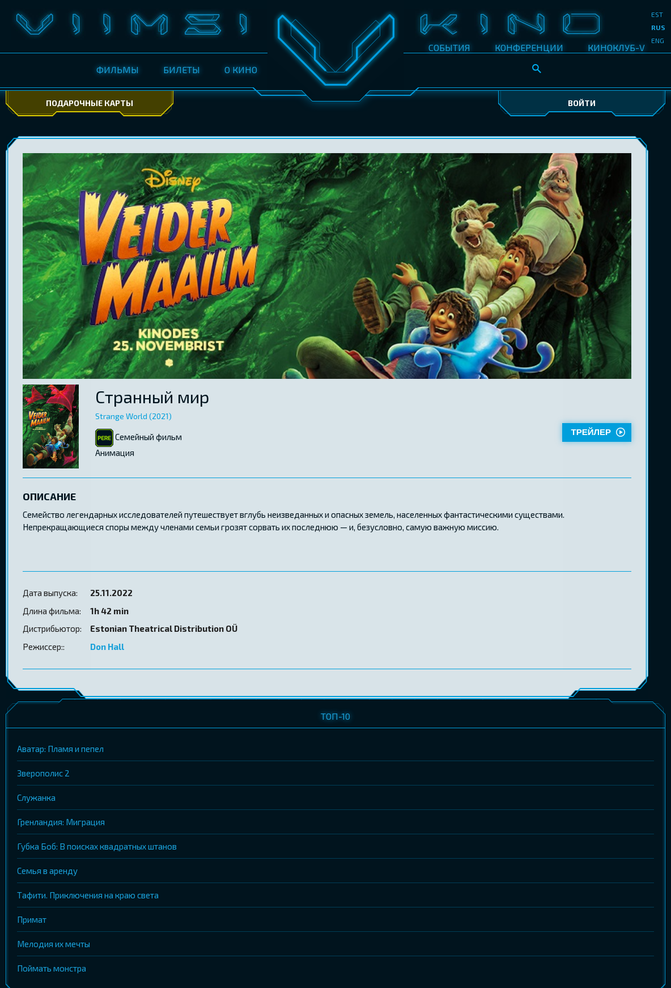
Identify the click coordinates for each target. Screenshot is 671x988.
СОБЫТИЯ (449, 47)
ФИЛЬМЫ (117, 69)
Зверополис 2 (43, 773)
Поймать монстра (51, 968)
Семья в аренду (47, 870)
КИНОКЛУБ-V (616, 47)
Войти (582, 103)
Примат (31, 919)
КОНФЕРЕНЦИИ (529, 47)
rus (658, 27)
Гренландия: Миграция (61, 822)
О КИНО (240, 69)
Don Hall (107, 646)
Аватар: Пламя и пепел (60, 749)
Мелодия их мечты (53, 944)
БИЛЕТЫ (181, 69)
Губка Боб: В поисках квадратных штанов (97, 846)
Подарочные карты (89, 103)
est (657, 14)
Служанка (36, 797)
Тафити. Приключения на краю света (88, 895)
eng (657, 40)
